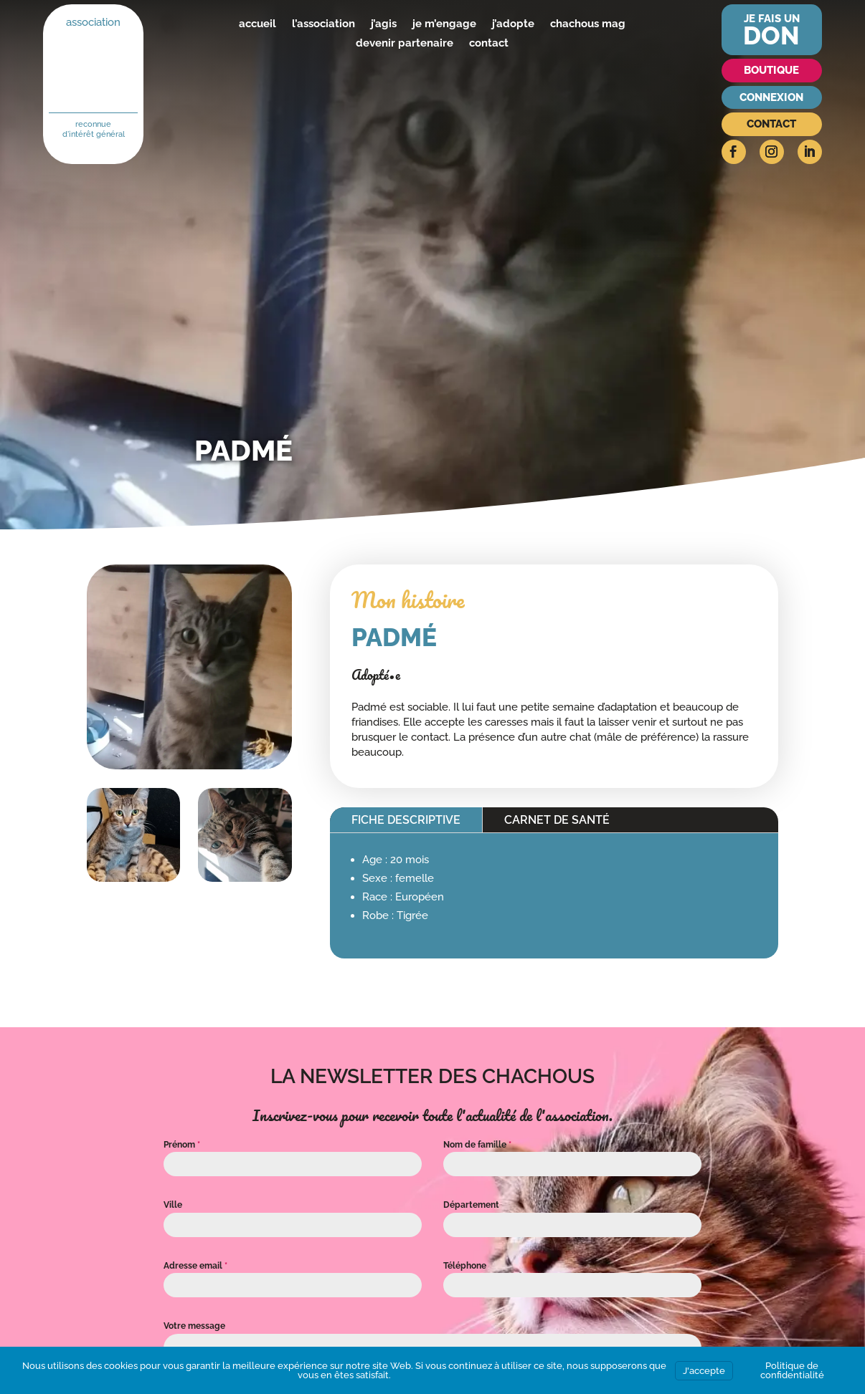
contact (489, 43)
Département (471, 1205)
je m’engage (444, 23)
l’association (323, 23)
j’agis (384, 23)
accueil (257, 23)
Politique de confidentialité (792, 1370)
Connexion (771, 97)
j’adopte (513, 23)
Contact (771, 123)
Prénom (182, 1145)
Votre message (194, 1326)
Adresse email (195, 1266)
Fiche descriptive (405, 820)
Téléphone (464, 1266)
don (771, 35)
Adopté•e (375, 675)
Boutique (771, 70)
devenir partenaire (404, 43)
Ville (173, 1205)
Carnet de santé (557, 820)
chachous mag (587, 23)
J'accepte (704, 1370)
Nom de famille (477, 1145)
